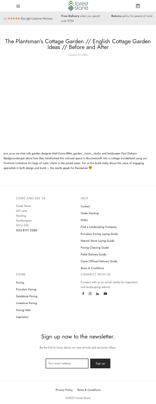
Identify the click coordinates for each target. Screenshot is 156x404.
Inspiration (22, 317)
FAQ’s (84, 220)
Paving (20, 282)
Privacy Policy (64, 390)
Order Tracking (90, 213)
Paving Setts (23, 310)
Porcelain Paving (26, 289)
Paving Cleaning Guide (95, 247)
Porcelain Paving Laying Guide (99, 234)
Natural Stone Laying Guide (97, 241)
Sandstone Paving (26, 296)
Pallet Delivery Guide (93, 254)
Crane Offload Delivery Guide (99, 261)
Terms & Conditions (92, 268)
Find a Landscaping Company (99, 227)
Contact (85, 206)
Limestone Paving (26, 303)
